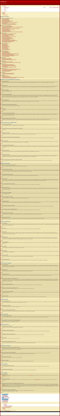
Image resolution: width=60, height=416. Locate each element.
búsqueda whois (4, 384)
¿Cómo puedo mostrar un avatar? (6, 30)
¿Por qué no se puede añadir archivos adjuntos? (7, 38)
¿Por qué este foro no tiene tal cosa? (6, 76)
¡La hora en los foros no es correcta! (6, 27)
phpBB (5, 410)
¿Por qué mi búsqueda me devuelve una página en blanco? (9, 65)
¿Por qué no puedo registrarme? (6, 20)
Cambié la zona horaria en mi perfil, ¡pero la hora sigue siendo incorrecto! (11, 28)
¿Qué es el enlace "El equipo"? (5, 56)
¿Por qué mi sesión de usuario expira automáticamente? (8, 23)
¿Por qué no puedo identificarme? (6, 21)
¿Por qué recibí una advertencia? (6, 39)
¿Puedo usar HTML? (4, 44)
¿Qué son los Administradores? (5, 51)
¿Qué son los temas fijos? (5, 48)
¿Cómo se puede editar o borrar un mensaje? (7, 34)
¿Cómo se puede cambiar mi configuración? (7, 26)
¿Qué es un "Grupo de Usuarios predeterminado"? (8, 55)
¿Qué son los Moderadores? (5, 52)
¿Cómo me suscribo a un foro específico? (7, 70)
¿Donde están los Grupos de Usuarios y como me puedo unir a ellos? (10, 53)
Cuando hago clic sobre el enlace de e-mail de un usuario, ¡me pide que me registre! (12, 31)
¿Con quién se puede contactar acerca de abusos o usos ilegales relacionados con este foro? (13, 77)
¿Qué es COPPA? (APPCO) (5, 19)
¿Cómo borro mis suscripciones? (6, 71)
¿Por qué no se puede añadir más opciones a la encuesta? (9, 36)
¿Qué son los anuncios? (5, 47)
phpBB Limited (31, 375)
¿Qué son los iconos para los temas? (6, 49)
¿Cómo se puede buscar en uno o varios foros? (7, 64)
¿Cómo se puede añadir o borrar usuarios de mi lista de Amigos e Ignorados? (11, 62)
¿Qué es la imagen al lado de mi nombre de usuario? (8, 29)
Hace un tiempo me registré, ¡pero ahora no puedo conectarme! (9, 22)
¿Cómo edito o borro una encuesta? (6, 37)
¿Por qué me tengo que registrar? (6, 18)
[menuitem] (6, 7)
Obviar (1, 4)
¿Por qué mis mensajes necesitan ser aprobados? (8, 41)
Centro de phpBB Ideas (37, 379)
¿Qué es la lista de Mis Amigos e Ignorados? (7, 61)
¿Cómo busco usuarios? (5, 66)
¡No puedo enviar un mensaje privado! (6, 58)
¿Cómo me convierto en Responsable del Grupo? (8, 54)
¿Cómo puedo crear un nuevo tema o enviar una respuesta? (9, 33)
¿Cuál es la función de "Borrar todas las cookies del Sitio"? (9, 24)
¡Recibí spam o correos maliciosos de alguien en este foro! (9, 59)
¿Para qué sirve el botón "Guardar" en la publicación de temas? (9, 40)
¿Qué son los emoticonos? (5, 45)
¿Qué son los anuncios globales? (6, 46)
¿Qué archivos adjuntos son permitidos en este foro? (8, 73)
